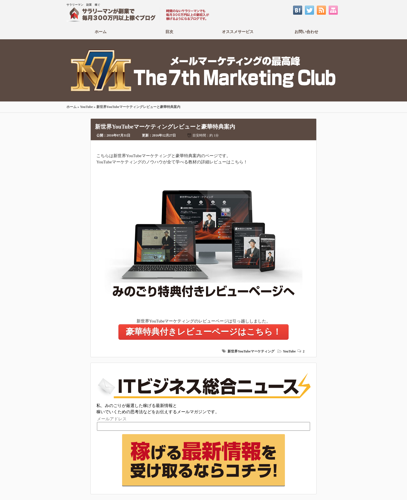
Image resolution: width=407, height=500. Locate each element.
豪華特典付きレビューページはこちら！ (203, 331)
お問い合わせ (306, 31)
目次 (169, 31)
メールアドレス (112, 419)
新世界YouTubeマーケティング (251, 351)
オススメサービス (238, 31)
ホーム (100, 31)
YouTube (86, 107)
